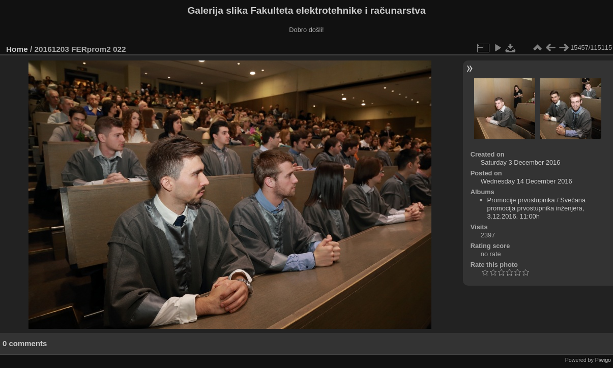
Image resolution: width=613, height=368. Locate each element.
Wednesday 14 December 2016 (526, 181)
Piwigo (603, 360)
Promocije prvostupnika (521, 200)
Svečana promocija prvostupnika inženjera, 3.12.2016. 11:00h (536, 208)
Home (17, 49)
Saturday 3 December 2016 (521, 162)
